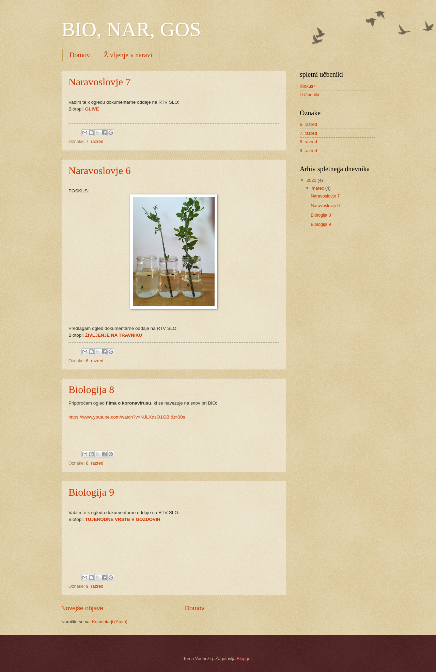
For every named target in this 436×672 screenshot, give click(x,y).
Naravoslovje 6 (99, 170)
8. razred (95, 463)
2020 (312, 180)
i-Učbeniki (309, 94)
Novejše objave (82, 608)
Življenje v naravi (128, 55)
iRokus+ (308, 86)
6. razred (95, 360)
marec (318, 188)
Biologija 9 (91, 492)
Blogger (244, 658)
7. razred (95, 141)
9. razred (95, 586)
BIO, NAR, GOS (131, 29)
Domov (79, 55)
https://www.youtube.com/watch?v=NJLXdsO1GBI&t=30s (126, 417)
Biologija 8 (91, 389)
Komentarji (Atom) (109, 621)
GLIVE (92, 109)
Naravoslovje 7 (99, 81)
